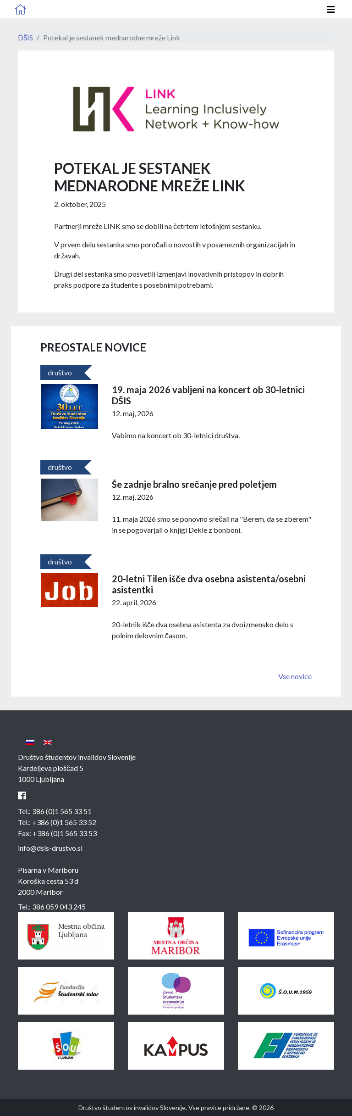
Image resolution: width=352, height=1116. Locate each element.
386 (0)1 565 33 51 (62, 811)
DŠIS (25, 37)
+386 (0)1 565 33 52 (64, 822)
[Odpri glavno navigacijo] (331, 9)
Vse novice (295, 676)
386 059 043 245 (59, 906)
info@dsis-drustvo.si (50, 847)
